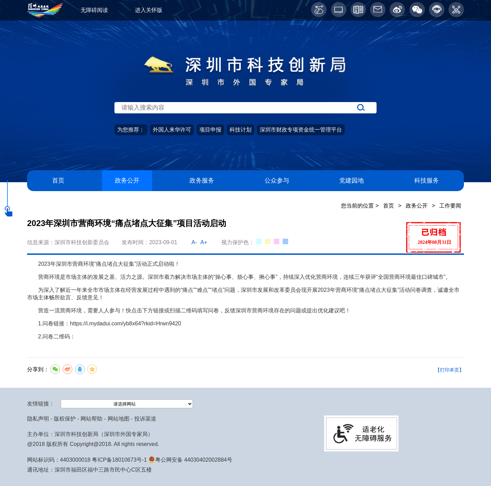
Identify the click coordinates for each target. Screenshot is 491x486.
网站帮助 (91, 419)
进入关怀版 (148, 10)
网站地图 (119, 419)
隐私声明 (38, 419)
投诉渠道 (145, 419)
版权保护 (65, 419)
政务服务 (201, 180)
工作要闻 (450, 206)
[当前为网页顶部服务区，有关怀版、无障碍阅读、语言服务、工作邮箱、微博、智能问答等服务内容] (245, 10)
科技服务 (426, 180)
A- (194, 242)
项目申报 (210, 130)
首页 (58, 180)
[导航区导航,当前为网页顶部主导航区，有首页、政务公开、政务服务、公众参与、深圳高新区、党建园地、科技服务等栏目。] (245, 180)
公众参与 (277, 180)
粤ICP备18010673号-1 (119, 460)
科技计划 (240, 130)
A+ (203, 242)
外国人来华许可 (172, 130)
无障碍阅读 (94, 10)
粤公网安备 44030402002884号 (190, 460)
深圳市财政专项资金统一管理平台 (301, 130)
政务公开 (127, 180)
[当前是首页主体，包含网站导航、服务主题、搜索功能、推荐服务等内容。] (245, 122)
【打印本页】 (449, 370)
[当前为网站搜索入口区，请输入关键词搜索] (245, 94)
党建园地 (351, 180)
